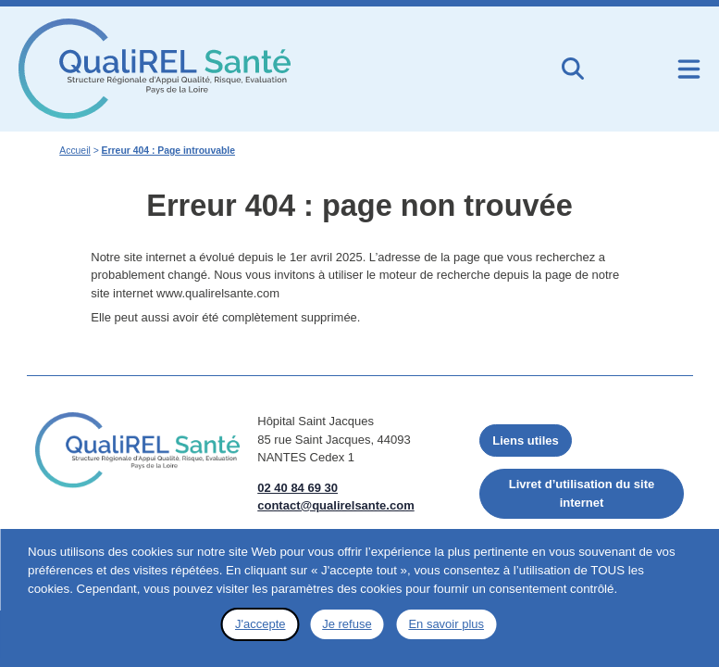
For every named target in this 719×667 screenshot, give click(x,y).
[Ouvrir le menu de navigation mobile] (688, 69)
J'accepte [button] (260, 624)
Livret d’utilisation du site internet (581, 493)
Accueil (75, 150)
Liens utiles (525, 440)
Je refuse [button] (346, 624)
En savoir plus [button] (446, 624)
